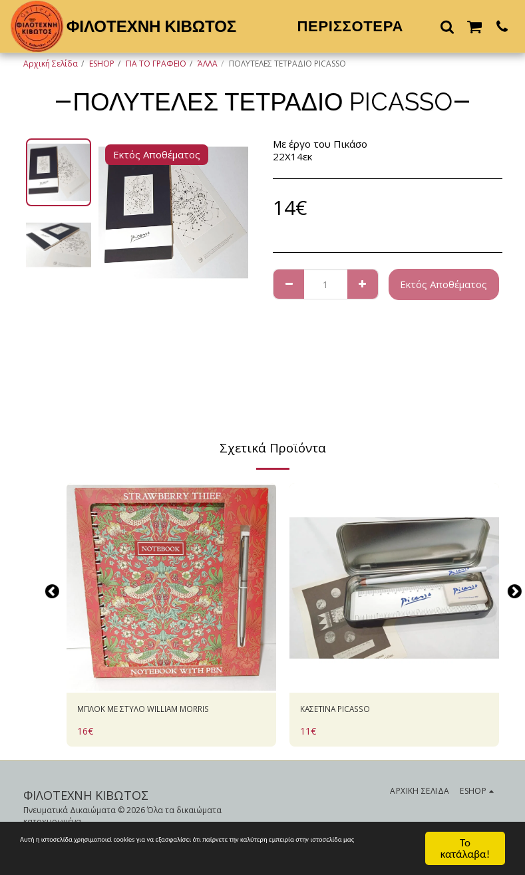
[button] (447, 26)
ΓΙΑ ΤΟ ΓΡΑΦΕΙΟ (156, 63)
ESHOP (101, 63)
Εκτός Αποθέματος (443, 284)
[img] (171, 588)
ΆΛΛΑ (208, 63)
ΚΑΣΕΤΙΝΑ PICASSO (346, 710)
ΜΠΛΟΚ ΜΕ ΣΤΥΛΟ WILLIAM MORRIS (165, 710)
